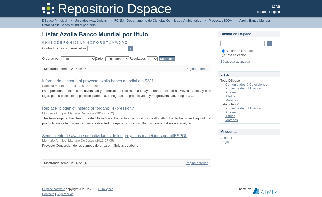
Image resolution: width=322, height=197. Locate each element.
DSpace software (53, 189)
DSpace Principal (54, 20)
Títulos (230, 96)
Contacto (48, 194)
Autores (231, 92)
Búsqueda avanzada (235, 62)
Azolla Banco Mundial (255, 20)
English (274, 12)
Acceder (226, 138)
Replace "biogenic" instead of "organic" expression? (88, 108)
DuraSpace (105, 189)
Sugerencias (65, 194)
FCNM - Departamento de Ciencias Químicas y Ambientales (157, 20)
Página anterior (197, 69)
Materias (231, 100)
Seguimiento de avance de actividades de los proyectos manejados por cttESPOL (114, 136)
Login (276, 6)
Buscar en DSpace (237, 51)
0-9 (44, 42)
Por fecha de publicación (243, 88)
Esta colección (234, 55)
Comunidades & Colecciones (246, 84)
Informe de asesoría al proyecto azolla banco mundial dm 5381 (98, 81)
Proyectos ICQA (220, 20)
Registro (226, 142)
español (262, 12)
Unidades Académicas (91, 20)
